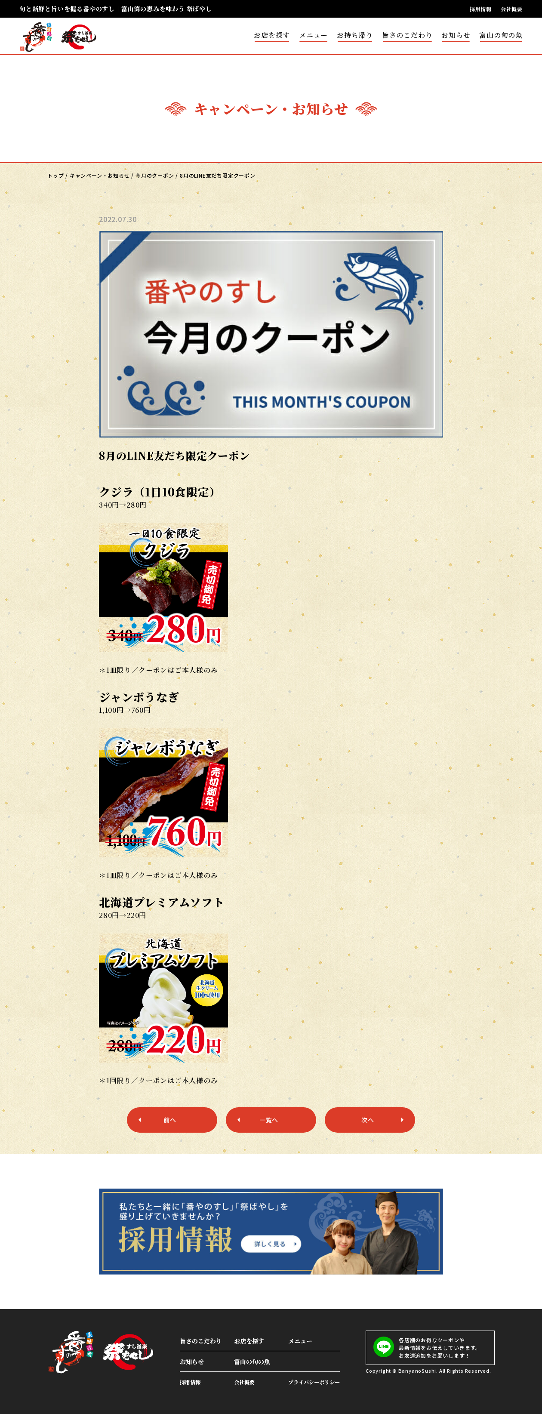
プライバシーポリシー (314, 1382)
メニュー (313, 35)
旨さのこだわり (407, 35)
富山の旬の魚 (501, 35)
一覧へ (268, 1119)
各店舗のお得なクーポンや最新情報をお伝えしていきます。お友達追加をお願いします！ (427, 1347)
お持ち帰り (355, 35)
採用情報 (481, 9)
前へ (169, 1119)
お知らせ (455, 35)
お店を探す (272, 35)
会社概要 (512, 9)
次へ (367, 1119)
